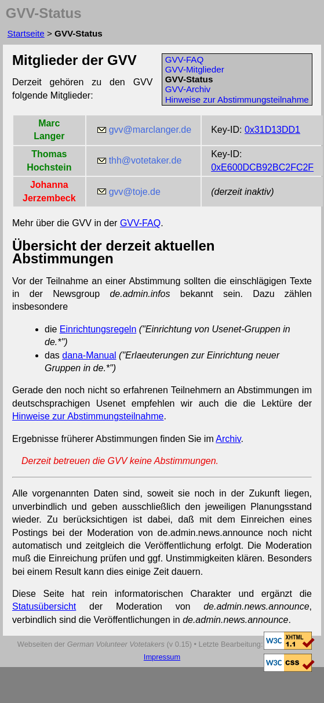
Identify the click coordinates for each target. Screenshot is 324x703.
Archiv (228, 439)
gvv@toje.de (135, 192)
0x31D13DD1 (272, 130)
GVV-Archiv (188, 89)
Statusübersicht (44, 606)
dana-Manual (89, 355)
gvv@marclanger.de (150, 130)
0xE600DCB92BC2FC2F (262, 167)
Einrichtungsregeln (98, 329)
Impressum (162, 657)
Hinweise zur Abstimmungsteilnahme (237, 99)
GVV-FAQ (184, 59)
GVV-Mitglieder (194, 69)
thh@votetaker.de (145, 160)
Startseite (26, 33)
